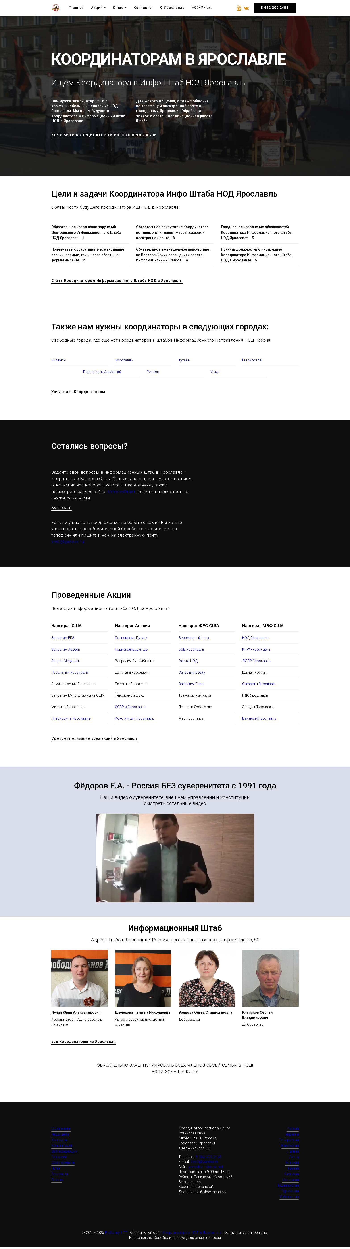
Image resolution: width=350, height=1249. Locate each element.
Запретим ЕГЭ (62, 639)
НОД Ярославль (255, 639)
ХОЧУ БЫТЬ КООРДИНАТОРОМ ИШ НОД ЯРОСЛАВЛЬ (110, 135)
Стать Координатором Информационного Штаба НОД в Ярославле (117, 281)
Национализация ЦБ (131, 651)
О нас (118, 8)
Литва (294, 1158)
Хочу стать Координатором (78, 393)
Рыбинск (58, 361)
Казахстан (290, 1147)
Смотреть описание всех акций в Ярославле (94, 740)
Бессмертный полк (194, 639)
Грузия (293, 1170)
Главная (76, 8)
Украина (292, 1136)
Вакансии (59, 1158)
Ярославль (172, 8)
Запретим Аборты (66, 651)
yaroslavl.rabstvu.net (205, 1168)
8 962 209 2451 (275, 8)
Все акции (59, 1175)
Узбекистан (289, 1198)
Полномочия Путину (131, 639)
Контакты (143, 8)
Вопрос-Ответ (120, 492)
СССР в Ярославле (130, 708)
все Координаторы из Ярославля (83, 1043)
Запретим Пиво (191, 685)
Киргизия (291, 1175)
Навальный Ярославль (69, 674)
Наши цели (60, 1136)
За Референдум (64, 1153)
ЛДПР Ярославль (256, 662)
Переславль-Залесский (102, 372)
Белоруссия (289, 1141)
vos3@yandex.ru (67, 543)
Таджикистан (288, 1187)
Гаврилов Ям (252, 361)
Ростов (153, 372)
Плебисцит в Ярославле (70, 720)
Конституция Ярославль (134, 720)
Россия (293, 1130)
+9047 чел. (202, 8)
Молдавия (290, 1181)
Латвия (293, 1153)
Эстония (292, 1164)
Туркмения (290, 1192)
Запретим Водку (192, 674)
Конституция (61, 1147)
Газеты (56, 1181)
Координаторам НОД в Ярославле (192, 1234)
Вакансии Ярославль (259, 720)
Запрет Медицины (66, 662)
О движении (61, 1130)
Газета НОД (188, 662)
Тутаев (184, 361)
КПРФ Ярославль (256, 651)
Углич (214, 372)
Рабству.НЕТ (116, 1234)
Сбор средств (63, 1164)
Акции (97, 8)
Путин (55, 1170)
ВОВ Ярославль (191, 651)
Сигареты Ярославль (259, 685)
